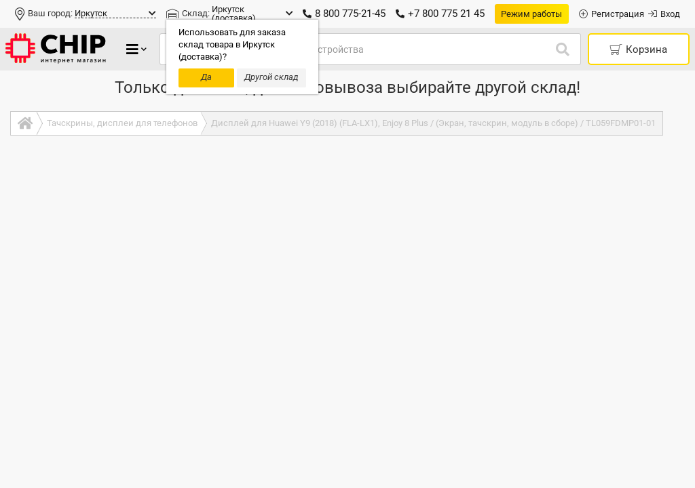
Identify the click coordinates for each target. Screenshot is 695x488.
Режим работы (531, 14)
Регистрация (611, 14)
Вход (664, 14)
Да (206, 77)
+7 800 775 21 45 (440, 13)
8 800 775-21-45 (344, 13)
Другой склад (271, 77)
